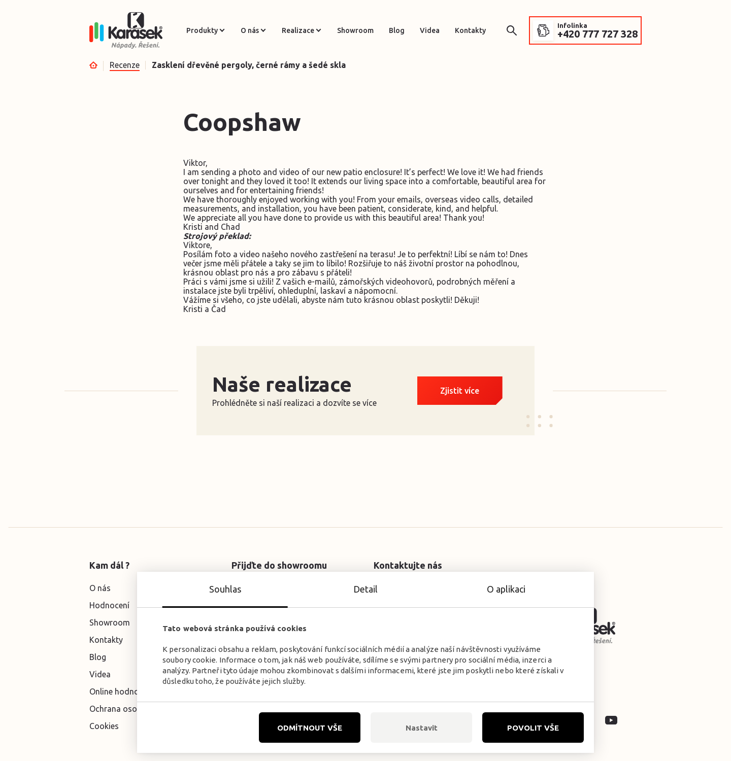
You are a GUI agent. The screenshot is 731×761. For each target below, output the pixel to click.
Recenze (125, 65)
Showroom (355, 30)
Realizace (298, 30)
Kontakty (470, 30)
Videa (430, 30)
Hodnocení (109, 605)
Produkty (202, 30)
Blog (397, 30)
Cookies (104, 726)
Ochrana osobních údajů (134, 708)
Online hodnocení (121, 691)
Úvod (93, 65)
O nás (250, 30)
